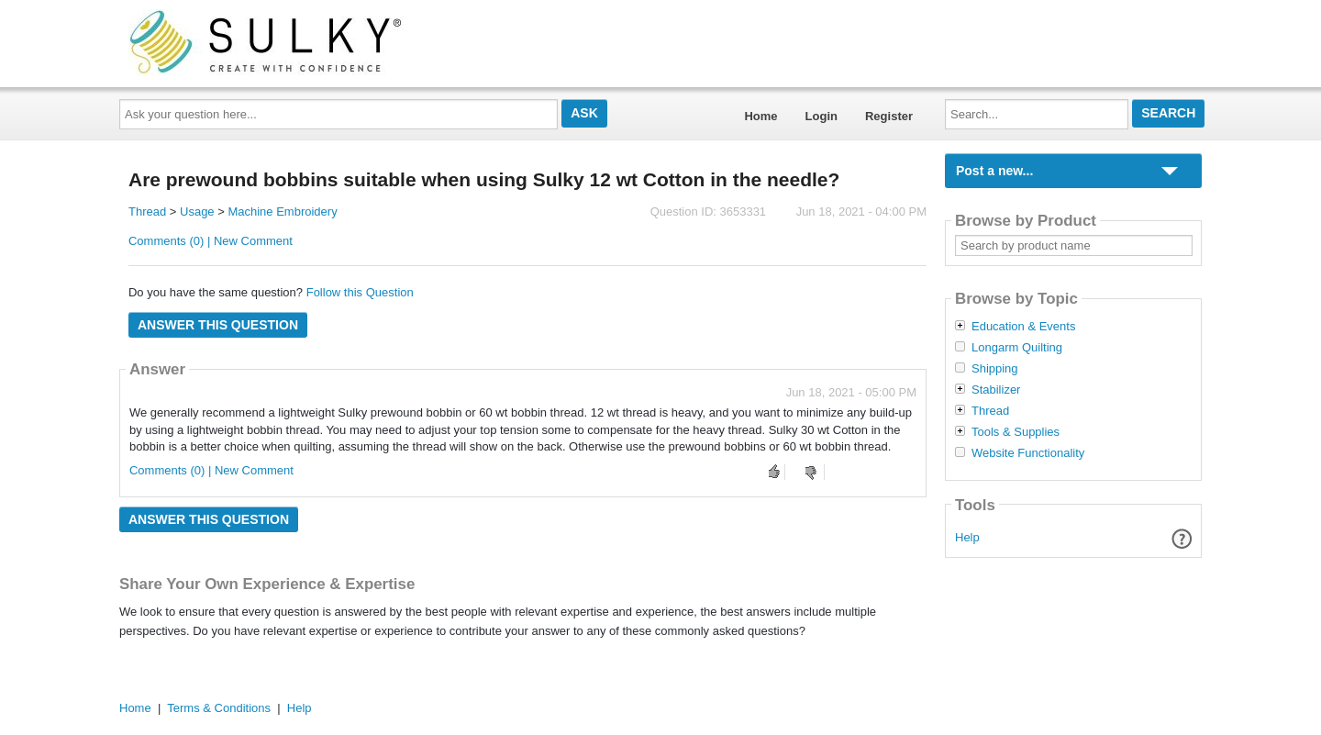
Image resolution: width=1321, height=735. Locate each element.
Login (821, 116)
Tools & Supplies (1015, 432)
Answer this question (218, 324)
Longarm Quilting (1016, 347)
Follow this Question (360, 292)
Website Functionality (1027, 453)
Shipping (994, 368)
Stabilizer (995, 390)
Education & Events (1023, 326)
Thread (147, 211)
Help (967, 537)
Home (760, 116)
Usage (197, 211)
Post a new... (994, 170)
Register (889, 116)
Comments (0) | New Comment (210, 241)
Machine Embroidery (282, 211)
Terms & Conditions (219, 708)
